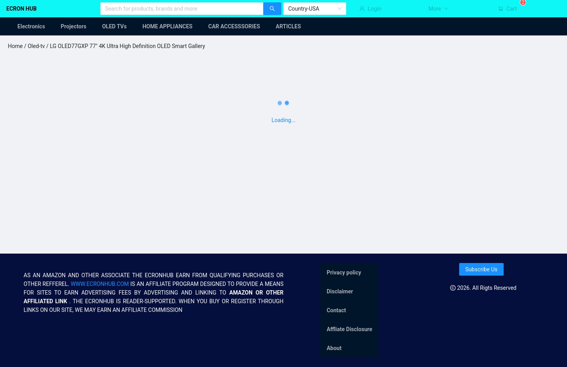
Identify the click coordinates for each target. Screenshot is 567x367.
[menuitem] (26, 26)
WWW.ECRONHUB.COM (100, 284)
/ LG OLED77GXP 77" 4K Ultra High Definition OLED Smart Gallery (125, 46)
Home (15, 46)
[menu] (283, 26)
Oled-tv (36, 46)
